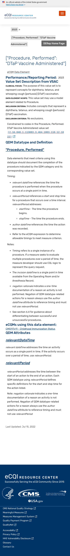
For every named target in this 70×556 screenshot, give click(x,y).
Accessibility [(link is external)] (10, 530)
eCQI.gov (35, 479)
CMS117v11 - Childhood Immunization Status (30, 328)
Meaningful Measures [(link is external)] (15, 512)
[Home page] (20, 15)
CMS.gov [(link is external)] (29, 493)
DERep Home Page (54, 43)
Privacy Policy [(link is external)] (11, 534)
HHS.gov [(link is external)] (8, 493)
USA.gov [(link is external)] (35, 501)
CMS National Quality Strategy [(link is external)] (19, 508)
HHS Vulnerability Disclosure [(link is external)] (18, 538)
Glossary (7, 542)
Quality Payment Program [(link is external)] (17, 520)
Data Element (21, 72)
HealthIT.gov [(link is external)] (56, 493)
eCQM (10, 72)
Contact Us (8, 546)
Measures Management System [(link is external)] (20, 516)
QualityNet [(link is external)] (10, 525)
